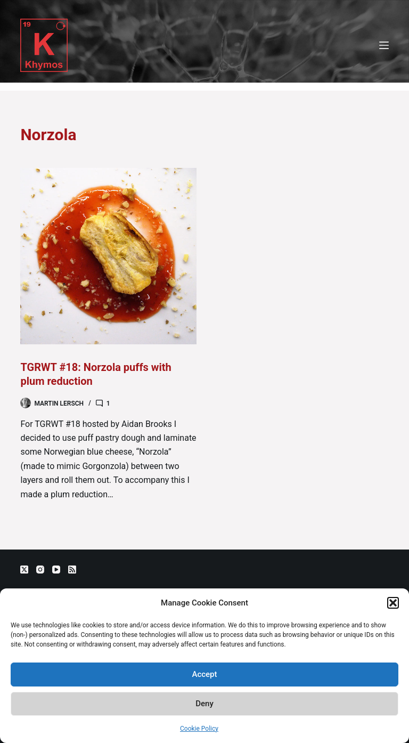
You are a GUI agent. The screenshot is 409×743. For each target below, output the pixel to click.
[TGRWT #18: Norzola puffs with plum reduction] (108, 256)
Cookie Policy (199, 728)
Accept (204, 674)
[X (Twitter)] (24, 570)
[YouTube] (56, 570)
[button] (393, 602)
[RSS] (72, 570)
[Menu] (384, 45)
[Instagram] (40, 570)
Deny (204, 703)
